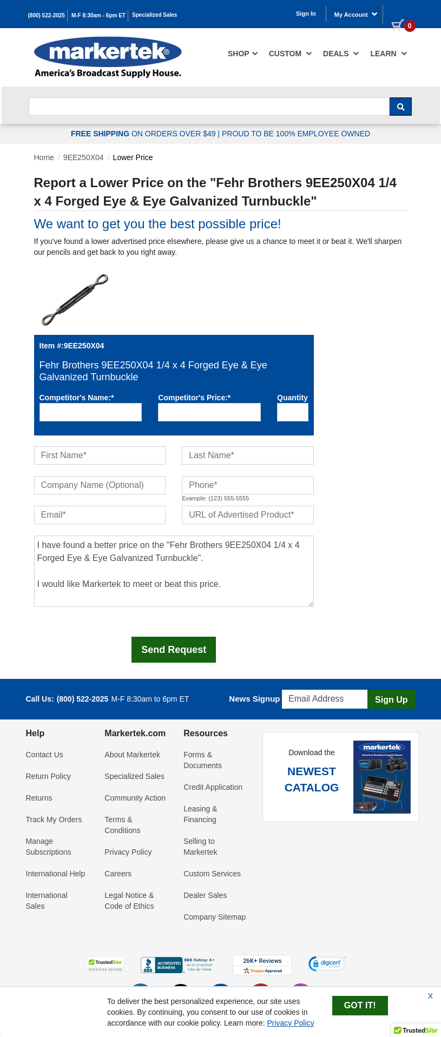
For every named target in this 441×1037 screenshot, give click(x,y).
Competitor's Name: (77, 397)
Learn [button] (388, 53)
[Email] (100, 515)
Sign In (306, 13)
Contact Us (44, 754)
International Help (55, 873)
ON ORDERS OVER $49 (144, 133)
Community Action (135, 798)
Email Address (308, 686)
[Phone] (248, 485)
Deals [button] (341, 53)
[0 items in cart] (399, 13)
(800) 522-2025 (46, 15)
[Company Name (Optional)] (100, 485)
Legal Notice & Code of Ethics (129, 900)
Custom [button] (290, 53)
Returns (39, 798)
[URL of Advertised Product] (248, 515)
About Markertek (132, 754)
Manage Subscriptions (48, 846)
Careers (117, 873)
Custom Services (212, 873)
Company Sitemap (214, 917)
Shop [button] (243, 53)
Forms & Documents (202, 760)
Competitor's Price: (194, 397)
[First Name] (100, 455)
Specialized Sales (154, 15)
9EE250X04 (83, 157)
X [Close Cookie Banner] (430, 996)
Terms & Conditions (122, 825)
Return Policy (48, 776)
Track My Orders (54, 819)
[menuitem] (243, 53)
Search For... (48, 94)
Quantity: (292, 397)
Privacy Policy (128, 852)
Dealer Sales (205, 895)
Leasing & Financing (200, 814)
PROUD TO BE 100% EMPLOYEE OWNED (296, 133)
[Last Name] (248, 455)
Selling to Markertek (200, 846)
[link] (327, 965)
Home (44, 157)
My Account (356, 14)
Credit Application (212, 787)
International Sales (47, 900)
